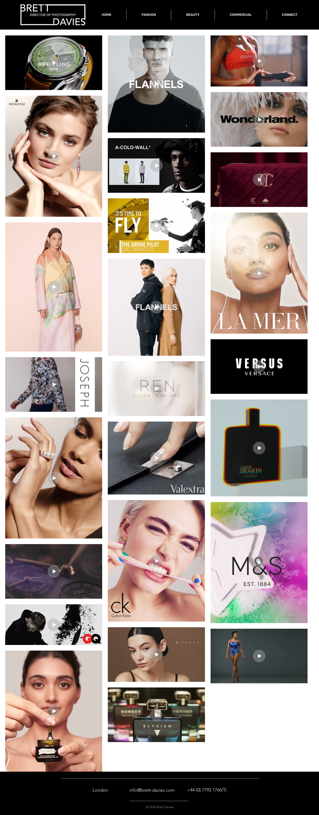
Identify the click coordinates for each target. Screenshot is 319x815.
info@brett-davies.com (152, 790)
